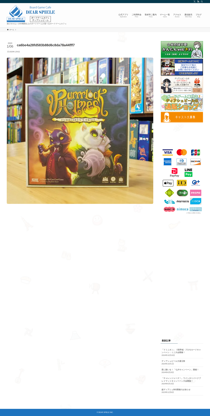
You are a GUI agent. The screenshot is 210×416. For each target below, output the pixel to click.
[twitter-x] (194, 1)
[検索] (201, 1)
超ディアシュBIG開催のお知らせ (182, 391)
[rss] (198, 1)
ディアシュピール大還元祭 (182, 362)
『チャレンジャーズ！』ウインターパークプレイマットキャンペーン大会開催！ (182, 381)
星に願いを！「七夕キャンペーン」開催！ (182, 371)
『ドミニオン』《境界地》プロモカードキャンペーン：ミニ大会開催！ (182, 353)
